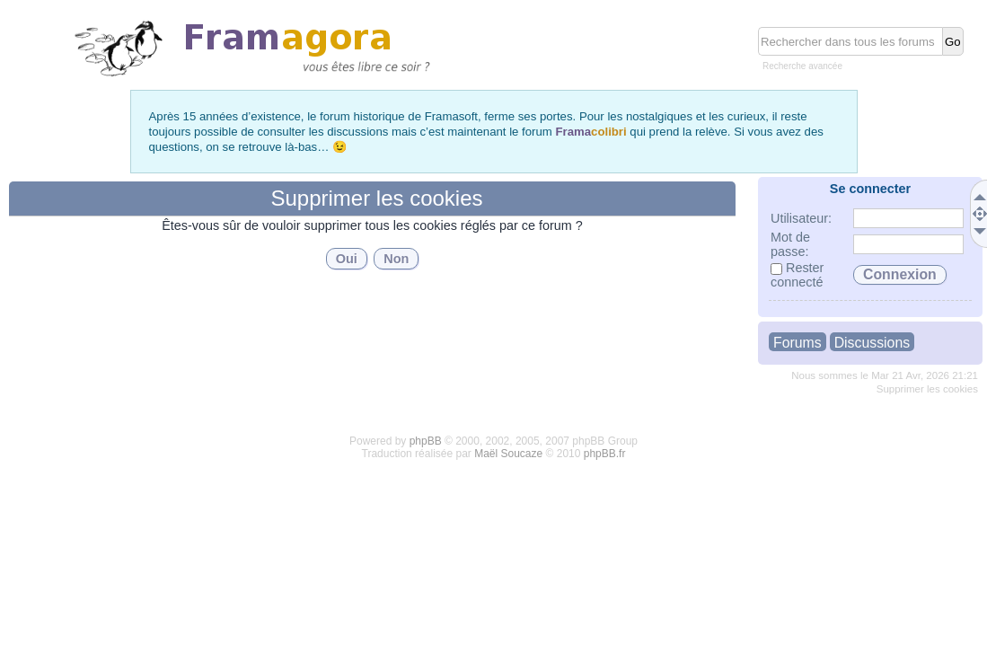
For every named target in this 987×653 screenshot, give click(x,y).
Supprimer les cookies (927, 389)
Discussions (872, 342)
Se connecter (870, 188)
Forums (797, 342)
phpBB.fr (605, 453)
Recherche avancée (802, 66)
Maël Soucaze (508, 453)
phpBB (426, 441)
